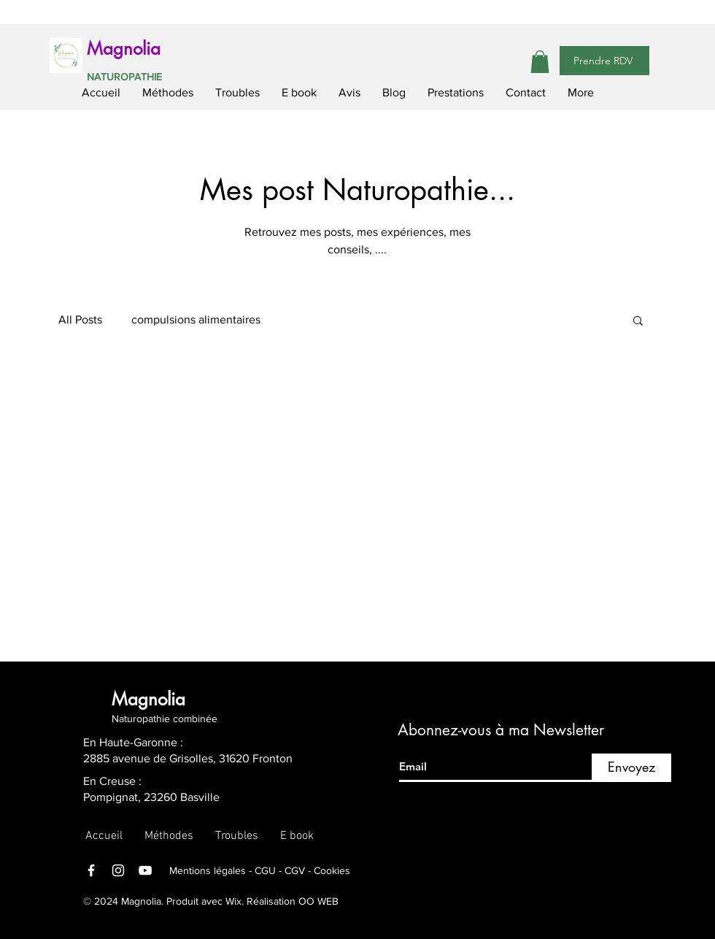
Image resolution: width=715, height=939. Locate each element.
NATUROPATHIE (124, 77)
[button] (539, 61)
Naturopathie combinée (164, 718)
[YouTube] (145, 870)
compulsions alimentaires (195, 319)
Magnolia (124, 48)
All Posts (80, 319)
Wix (232, 901)
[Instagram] (118, 870)
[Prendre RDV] (604, 60)
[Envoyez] (631, 768)
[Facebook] (91, 870)
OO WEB (318, 901)
